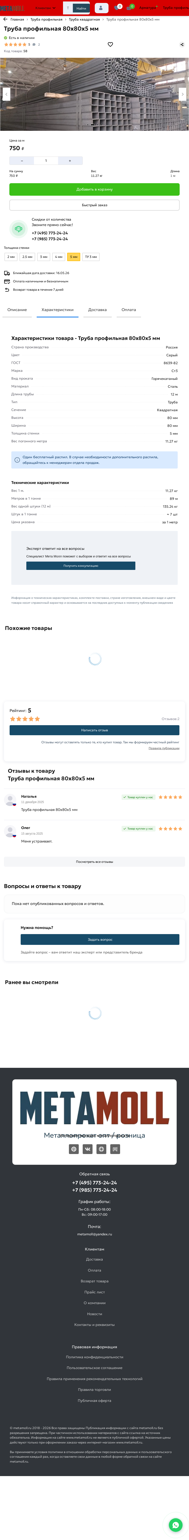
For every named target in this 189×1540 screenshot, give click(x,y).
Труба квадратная (84, 19)
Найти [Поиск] (81, 8)
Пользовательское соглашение (94, 1367)
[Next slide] (182, 94)
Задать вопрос (100, 939)
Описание (17, 309)
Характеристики (58, 309)
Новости (94, 1313)
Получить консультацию (80, 565)
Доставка (97, 309)
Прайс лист (94, 1292)
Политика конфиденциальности (94, 1357)
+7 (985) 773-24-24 (50, 238)
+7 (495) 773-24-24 (50, 232)
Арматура (147, 7)
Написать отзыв (94, 730)
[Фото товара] (94, 94)
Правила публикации (164, 748)
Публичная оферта (94, 1400)
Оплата (129, 309)
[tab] (88, 125)
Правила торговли (94, 1389)
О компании (95, 1302)
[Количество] (46, 161)
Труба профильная (47, 19)
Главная (17, 19)
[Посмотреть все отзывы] (94, 862)
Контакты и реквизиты (94, 1324)
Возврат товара (95, 1281)
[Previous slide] (6, 94)
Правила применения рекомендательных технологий (94, 1378)
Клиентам (45, 8)
